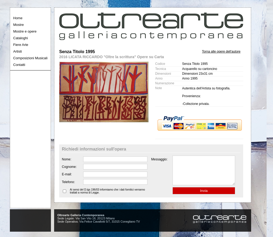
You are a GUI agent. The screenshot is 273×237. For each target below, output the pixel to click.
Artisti (17, 51)
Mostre (18, 25)
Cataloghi (20, 38)
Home (18, 18)
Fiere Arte (20, 45)
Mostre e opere (25, 31)
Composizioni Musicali (30, 58)
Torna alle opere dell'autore (221, 51)
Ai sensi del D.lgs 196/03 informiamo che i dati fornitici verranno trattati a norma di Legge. (107, 197)
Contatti (19, 65)
